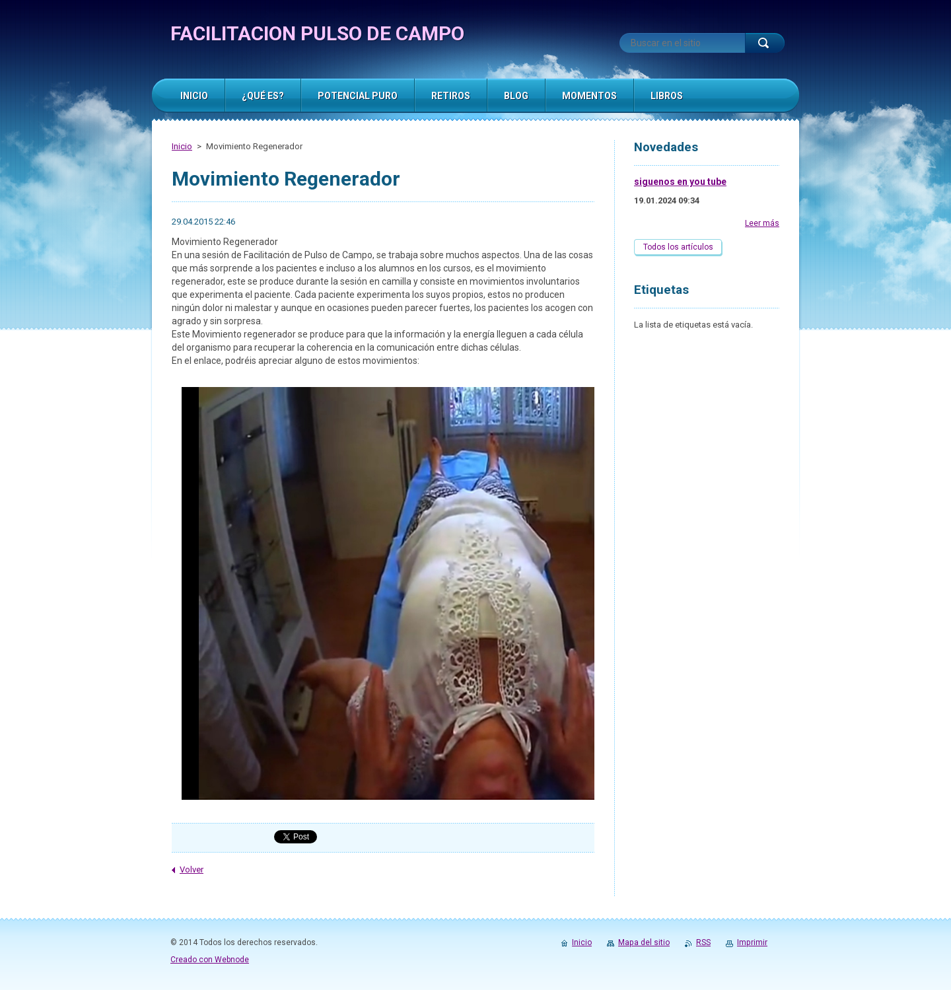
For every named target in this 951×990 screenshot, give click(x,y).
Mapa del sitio (644, 942)
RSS (703, 942)
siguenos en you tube (680, 181)
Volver (191, 869)
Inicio (182, 146)
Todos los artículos (678, 247)
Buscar (765, 43)
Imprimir (752, 942)
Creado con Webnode (209, 959)
